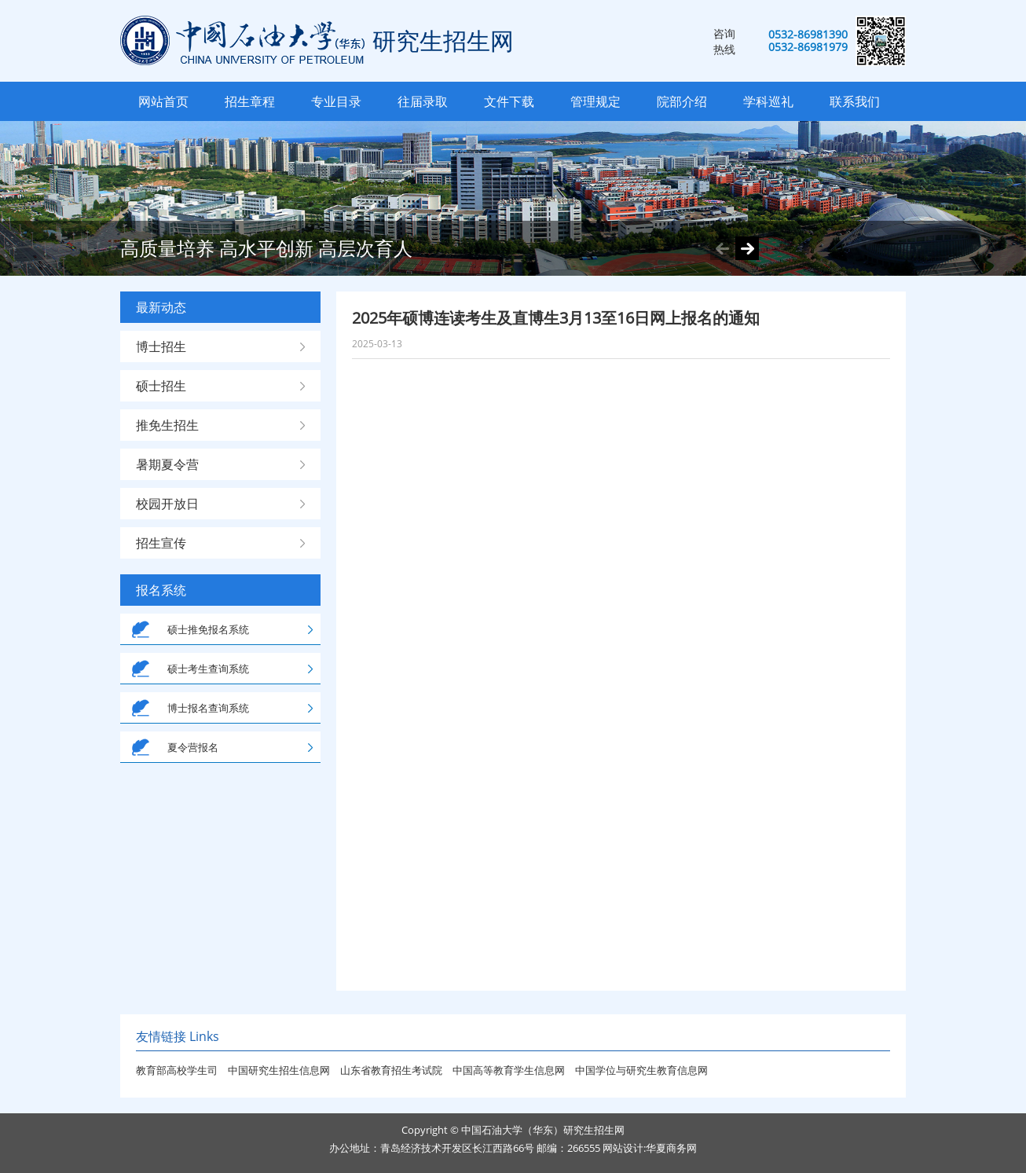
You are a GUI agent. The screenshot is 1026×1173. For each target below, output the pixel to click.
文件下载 (509, 101)
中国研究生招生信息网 (280, 1070)
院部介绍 (682, 101)
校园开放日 (167, 503)
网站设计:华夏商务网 (650, 1148)
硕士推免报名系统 (208, 629)
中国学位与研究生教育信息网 (641, 1070)
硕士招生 (161, 385)
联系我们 (855, 101)
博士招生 (161, 346)
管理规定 (595, 101)
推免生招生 (167, 425)
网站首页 (163, 101)
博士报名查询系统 (208, 708)
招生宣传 (161, 543)
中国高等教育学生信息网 (510, 1070)
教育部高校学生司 (177, 1070)
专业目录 (336, 101)
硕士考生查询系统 (208, 669)
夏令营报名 (192, 747)
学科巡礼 (768, 101)
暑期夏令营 (167, 464)
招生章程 (250, 101)
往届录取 (423, 101)
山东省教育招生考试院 (392, 1070)
